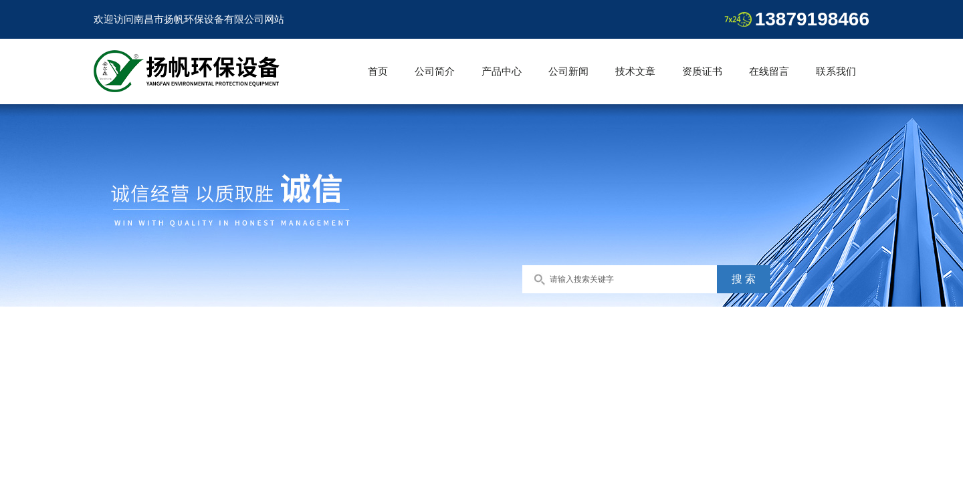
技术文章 (635, 71)
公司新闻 (568, 71)
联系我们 (836, 71)
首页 (378, 71)
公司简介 (435, 71)
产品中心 (501, 71)
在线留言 (769, 71)
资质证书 (702, 71)
